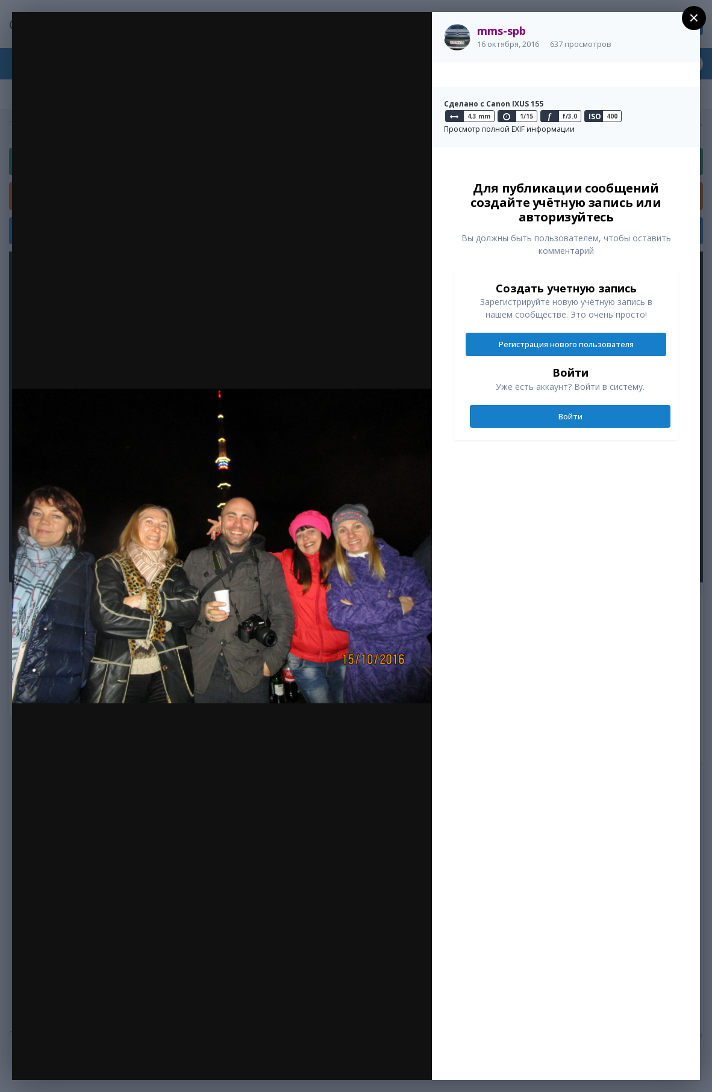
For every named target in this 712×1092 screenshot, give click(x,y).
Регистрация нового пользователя (566, 344)
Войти (570, 416)
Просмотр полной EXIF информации (509, 129)
